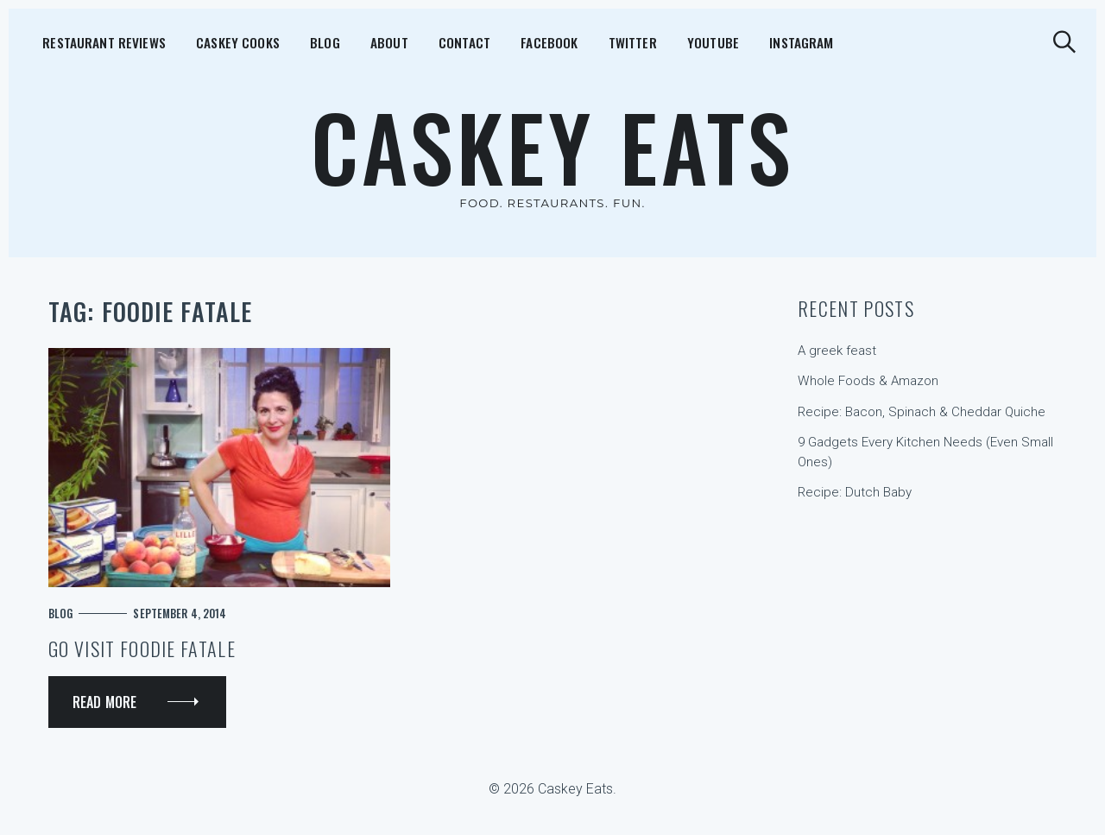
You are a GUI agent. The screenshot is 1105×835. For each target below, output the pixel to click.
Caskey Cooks (211, 41)
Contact (397, 41)
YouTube (606, 41)
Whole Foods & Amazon (868, 381)
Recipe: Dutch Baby (855, 492)
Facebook (468, 41)
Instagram (680, 41)
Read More (104, 702)
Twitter (539, 41)
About (336, 41)
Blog (285, 41)
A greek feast (837, 350)
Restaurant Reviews (90, 41)
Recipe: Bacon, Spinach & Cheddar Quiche (921, 412)
